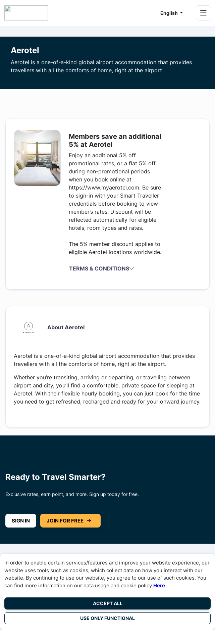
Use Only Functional (107, 618)
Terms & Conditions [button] (102, 268)
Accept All (107, 603)
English (169, 13)
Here (159, 585)
